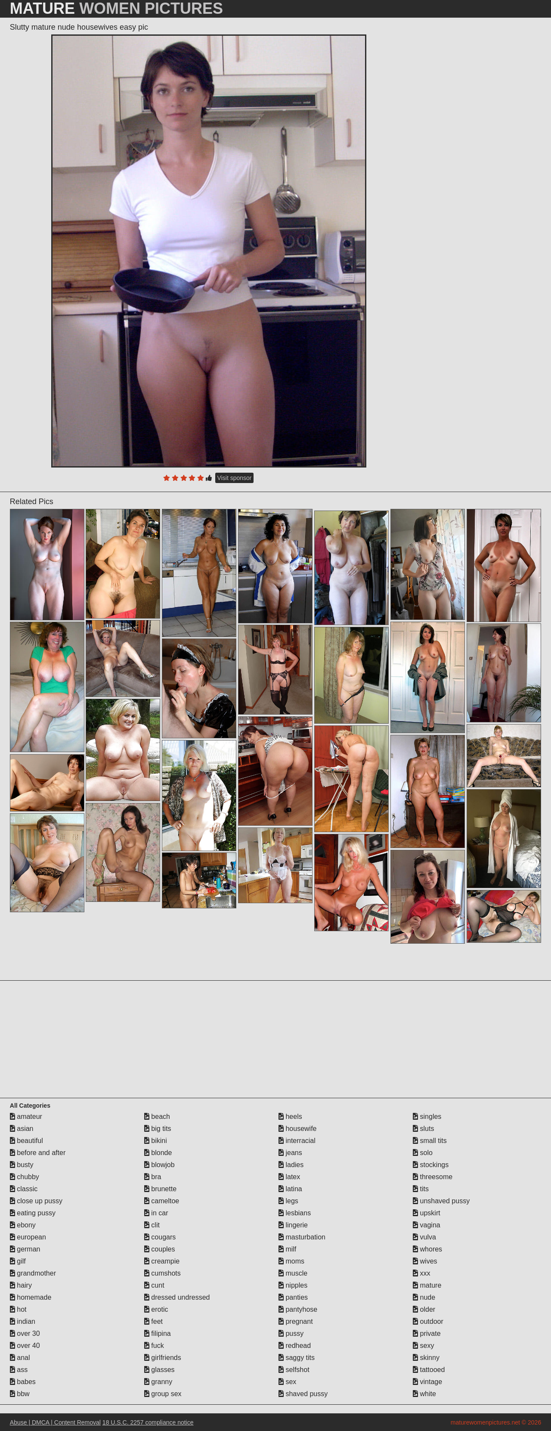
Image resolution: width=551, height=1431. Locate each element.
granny (158, 1381)
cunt (154, 1285)
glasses (159, 1369)
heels (290, 1116)
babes (23, 1381)
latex (289, 1176)
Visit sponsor (234, 477)
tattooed (429, 1369)
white (424, 1393)
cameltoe (161, 1201)
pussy (291, 1333)
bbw (20, 1393)
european (28, 1237)
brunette (160, 1188)
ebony (23, 1225)
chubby (24, 1176)
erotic (156, 1309)
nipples (293, 1285)
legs (288, 1201)
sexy (423, 1345)
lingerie (293, 1225)
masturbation (302, 1237)
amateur (26, 1116)
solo (423, 1152)
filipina (157, 1333)
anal (20, 1357)
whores (427, 1249)
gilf (18, 1261)
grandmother (33, 1273)
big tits (157, 1128)
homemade (31, 1297)
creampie (162, 1261)
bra (152, 1176)
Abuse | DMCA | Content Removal (55, 1422)
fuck (154, 1345)
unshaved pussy (441, 1201)
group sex (163, 1393)
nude (424, 1297)
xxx (421, 1273)
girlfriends (162, 1357)
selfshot (294, 1369)
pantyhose (298, 1309)
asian (22, 1128)
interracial (297, 1140)
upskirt (426, 1213)
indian (22, 1321)
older (424, 1309)
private (426, 1333)
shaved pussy (303, 1393)
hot (18, 1309)
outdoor (428, 1321)
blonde (158, 1152)
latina (290, 1188)
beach (157, 1116)
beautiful (26, 1140)
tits (421, 1188)
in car (156, 1213)
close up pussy (36, 1201)
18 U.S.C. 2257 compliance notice (148, 1422)
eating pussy (33, 1213)
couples (159, 1249)
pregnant (296, 1321)
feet (153, 1321)
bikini (155, 1140)
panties (293, 1297)
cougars (160, 1237)
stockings (431, 1164)
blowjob (159, 1164)
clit (152, 1225)
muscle (293, 1273)
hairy (21, 1285)
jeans (290, 1152)
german (25, 1249)
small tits (430, 1140)
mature (427, 1285)
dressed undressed (177, 1297)
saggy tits (297, 1357)
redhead (295, 1345)
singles (427, 1116)
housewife (298, 1128)
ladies (291, 1164)
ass (19, 1369)
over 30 (25, 1333)
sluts (423, 1128)
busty (22, 1164)
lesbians (295, 1213)
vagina (426, 1225)
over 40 (25, 1345)
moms (291, 1261)
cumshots (162, 1273)
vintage (427, 1381)
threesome (432, 1176)
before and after (37, 1152)
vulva (424, 1237)
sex (287, 1381)
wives (425, 1261)
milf (287, 1249)
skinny (426, 1357)
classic (23, 1188)
